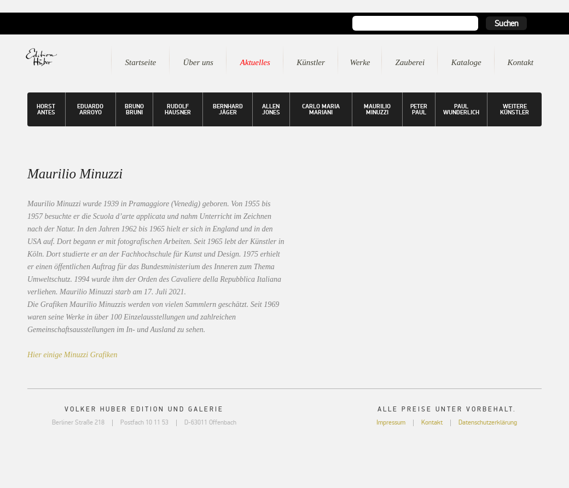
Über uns (198, 62)
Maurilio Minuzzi (377, 109)
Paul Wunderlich (461, 109)
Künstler (311, 62)
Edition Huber (57, 57)
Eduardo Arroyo (90, 109)
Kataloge (466, 62)
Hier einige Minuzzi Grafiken (72, 355)
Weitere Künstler (514, 109)
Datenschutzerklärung (487, 422)
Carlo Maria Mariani (321, 109)
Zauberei (410, 62)
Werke (360, 62)
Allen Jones (271, 109)
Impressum (390, 422)
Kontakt (521, 62)
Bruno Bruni (134, 109)
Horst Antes (46, 109)
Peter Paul (418, 109)
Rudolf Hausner (178, 109)
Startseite (140, 62)
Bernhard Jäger (228, 109)
